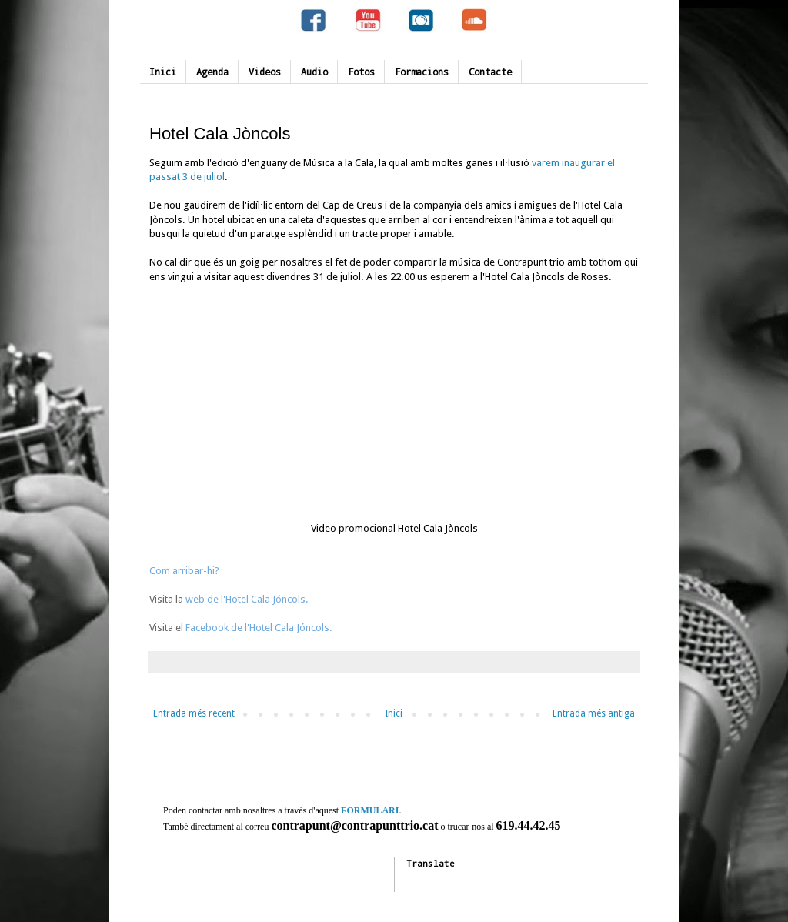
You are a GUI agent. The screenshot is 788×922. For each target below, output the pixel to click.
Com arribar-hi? (184, 570)
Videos (265, 71)
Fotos (361, 71)
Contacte (490, 71)
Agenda (212, 71)
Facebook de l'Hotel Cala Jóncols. (258, 627)
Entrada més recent (194, 713)
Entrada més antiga (594, 713)
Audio (314, 71)
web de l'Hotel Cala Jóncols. (246, 599)
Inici (162, 71)
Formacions (422, 71)
